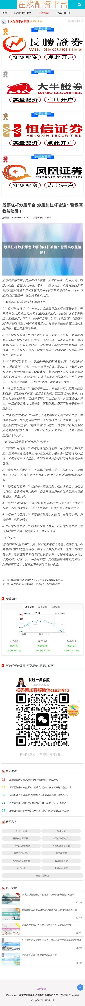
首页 (4, 13)
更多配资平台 (75, 21)
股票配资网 (61, 853)
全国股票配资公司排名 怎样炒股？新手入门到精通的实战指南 (39, 810)
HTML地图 (74, 994)
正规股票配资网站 (21, 845)
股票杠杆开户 (63, 13)
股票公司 (61, 830)
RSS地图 (64, 994)
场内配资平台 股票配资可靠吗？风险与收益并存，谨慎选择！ (39, 795)
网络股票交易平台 (21, 860)
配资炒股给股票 (22, 13)
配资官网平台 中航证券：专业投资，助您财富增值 (35, 584)
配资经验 (21, 868)
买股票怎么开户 (21, 853)
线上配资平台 (61, 860)
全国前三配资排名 (61, 838)
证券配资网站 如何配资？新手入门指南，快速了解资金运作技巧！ (41, 787)
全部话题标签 (42, 875)
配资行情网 (21, 830)
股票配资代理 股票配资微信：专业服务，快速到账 (33, 779)
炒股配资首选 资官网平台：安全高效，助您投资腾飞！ (37, 579)
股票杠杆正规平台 (21, 838)
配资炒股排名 (61, 868)
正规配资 (43, 13)
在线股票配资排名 (61, 845)
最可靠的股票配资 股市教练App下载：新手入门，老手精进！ (38, 802)
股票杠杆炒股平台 (42, 217)
